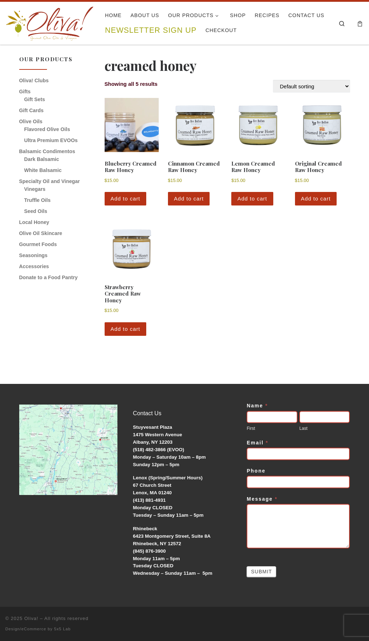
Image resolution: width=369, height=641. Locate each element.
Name (257, 405)
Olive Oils (31, 121)
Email (257, 442)
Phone (256, 471)
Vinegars (35, 189)
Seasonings (33, 255)
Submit (261, 571)
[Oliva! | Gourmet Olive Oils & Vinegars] (49, 21)
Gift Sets (34, 99)
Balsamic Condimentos (47, 151)
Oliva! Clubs (34, 80)
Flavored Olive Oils (47, 129)
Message (262, 499)
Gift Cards (31, 110)
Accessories (34, 266)
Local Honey (34, 222)
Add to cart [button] (126, 199)
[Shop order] (311, 86)
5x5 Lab (62, 629)
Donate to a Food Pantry (48, 277)
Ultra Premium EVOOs (51, 140)
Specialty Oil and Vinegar (49, 181)
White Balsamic (43, 170)
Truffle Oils (37, 200)
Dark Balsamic (41, 159)
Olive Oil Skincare (40, 233)
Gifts (25, 91)
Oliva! (31, 618)
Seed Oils (35, 211)
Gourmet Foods (38, 244)
